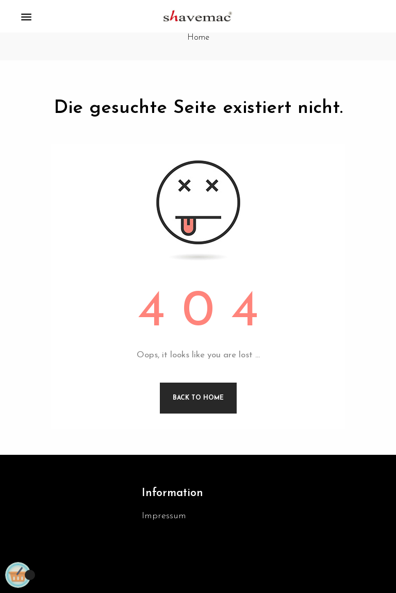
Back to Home (198, 398)
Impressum (164, 516)
